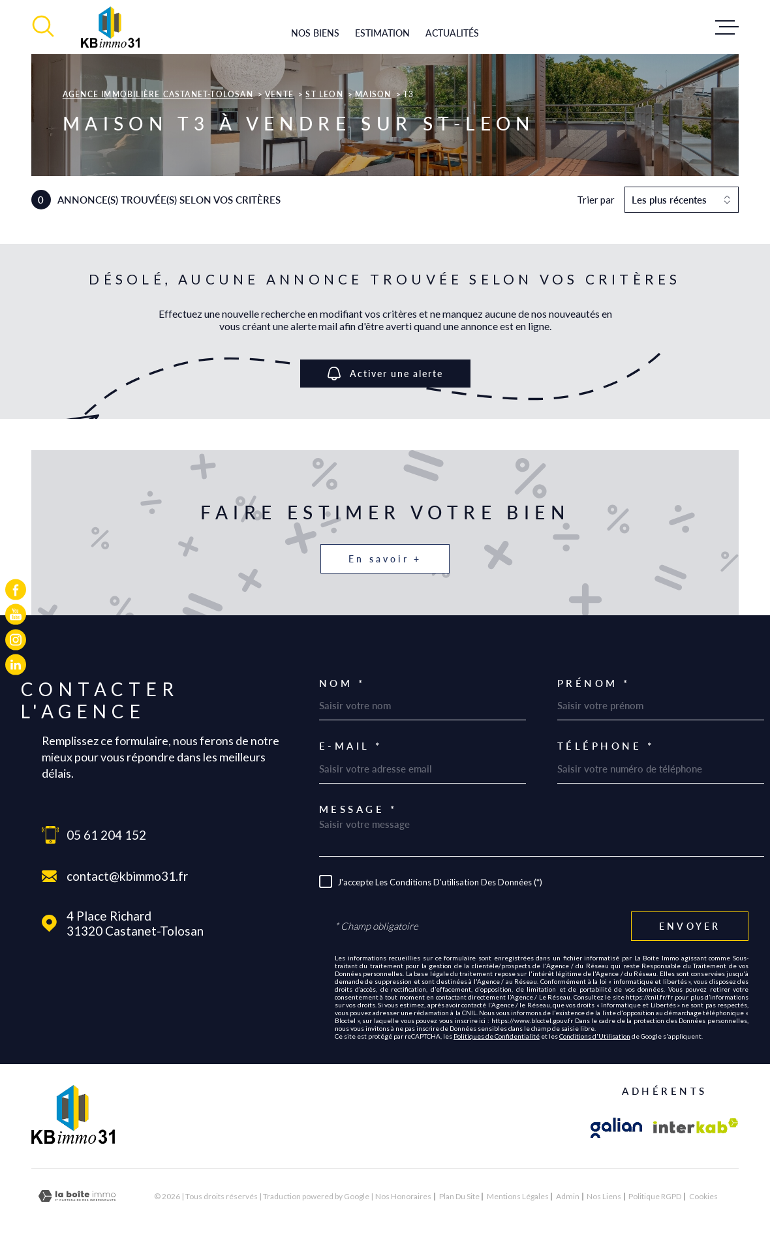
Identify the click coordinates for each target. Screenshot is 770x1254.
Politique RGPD (654, 1196)
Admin (567, 1196)
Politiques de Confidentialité (497, 1036)
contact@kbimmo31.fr (127, 875)
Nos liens (604, 1196)
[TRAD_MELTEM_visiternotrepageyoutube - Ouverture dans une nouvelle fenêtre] (15, 614)
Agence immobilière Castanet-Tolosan (158, 94)
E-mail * (350, 746)
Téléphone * (605, 746)
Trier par (596, 200)
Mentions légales (518, 1196)
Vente (279, 94)
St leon (324, 94)
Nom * (342, 683)
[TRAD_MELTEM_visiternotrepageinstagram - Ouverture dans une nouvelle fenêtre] (15, 639)
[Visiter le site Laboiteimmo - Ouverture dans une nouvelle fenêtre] (77, 1196)
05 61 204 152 (106, 834)
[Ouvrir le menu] (727, 27)
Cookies (703, 1196)
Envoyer (689, 926)
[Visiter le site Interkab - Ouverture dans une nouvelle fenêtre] (696, 1128)
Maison (373, 94)
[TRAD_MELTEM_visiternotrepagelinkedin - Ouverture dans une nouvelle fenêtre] (15, 664)
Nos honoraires (403, 1196)
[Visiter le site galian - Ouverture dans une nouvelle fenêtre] (617, 1128)
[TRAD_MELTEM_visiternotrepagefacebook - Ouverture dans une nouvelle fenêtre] (15, 589)
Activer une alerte (385, 373)
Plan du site (459, 1196)
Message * (358, 809)
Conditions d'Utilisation (594, 1036)
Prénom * (593, 683)
